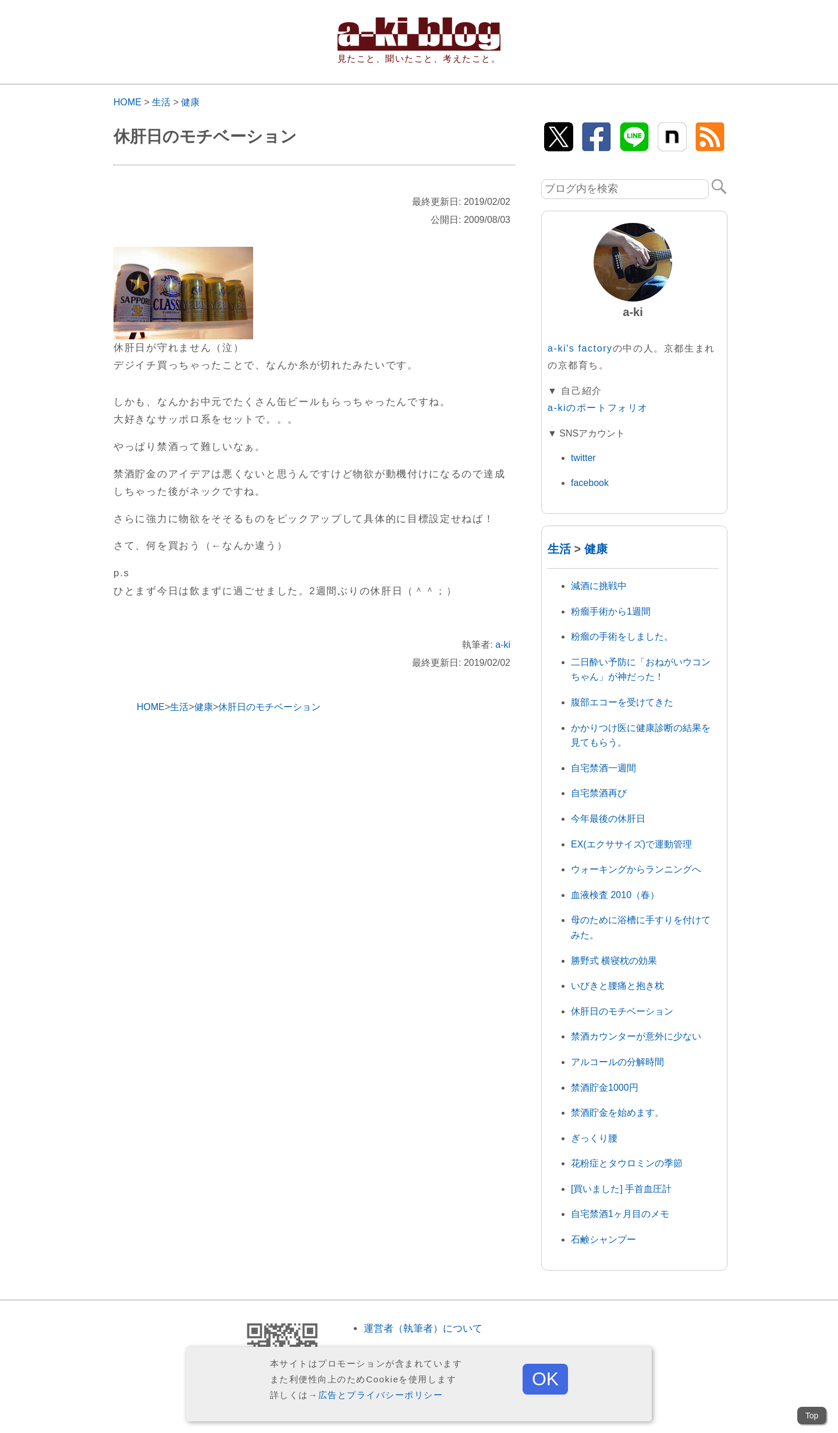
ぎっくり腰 (594, 1138)
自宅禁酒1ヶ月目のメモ (620, 1214)
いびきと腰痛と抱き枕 (617, 986)
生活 (161, 102)
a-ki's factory (580, 348)
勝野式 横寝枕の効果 (614, 961)
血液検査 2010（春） (615, 895)
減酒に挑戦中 (599, 586)
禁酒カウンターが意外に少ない (636, 1036)
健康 (190, 102)
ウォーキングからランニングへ (636, 869)
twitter (583, 458)
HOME (127, 102)
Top (812, 1415)
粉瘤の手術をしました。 (622, 636)
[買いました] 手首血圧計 (621, 1189)
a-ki (502, 645)
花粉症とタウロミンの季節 (627, 1163)
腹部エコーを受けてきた (622, 702)
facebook (590, 483)
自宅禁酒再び (599, 793)
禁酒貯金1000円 (604, 1088)
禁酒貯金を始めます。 (617, 1113)
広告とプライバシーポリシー (380, 1395)
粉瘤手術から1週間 (611, 611)
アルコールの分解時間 (617, 1062)
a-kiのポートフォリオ (598, 408)
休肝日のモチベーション (622, 1011)
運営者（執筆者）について (423, 1328)
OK (545, 1378)
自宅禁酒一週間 (603, 768)
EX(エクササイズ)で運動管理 (631, 844)
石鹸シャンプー (603, 1239)
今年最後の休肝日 (608, 819)
